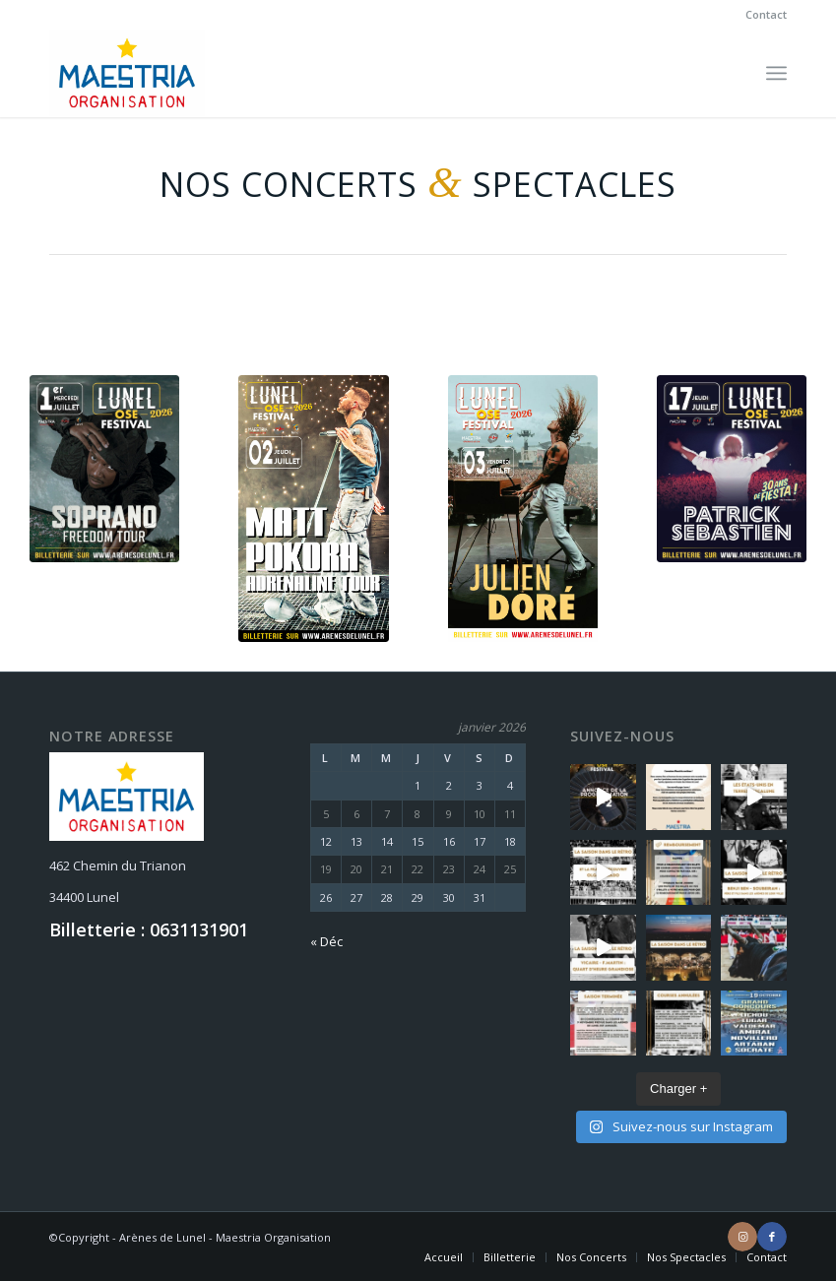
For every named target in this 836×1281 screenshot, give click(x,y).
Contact (766, 14)
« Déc (326, 941)
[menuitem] (761, 15)
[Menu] (776, 72)
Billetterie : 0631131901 (148, 929)
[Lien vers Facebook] (772, 1236)
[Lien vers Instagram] (742, 1236)
